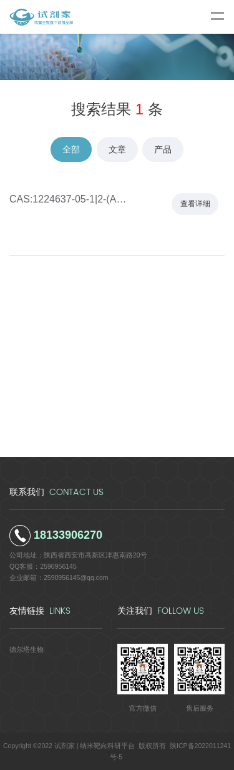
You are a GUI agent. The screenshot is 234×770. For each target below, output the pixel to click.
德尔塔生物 (26, 649)
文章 (117, 149)
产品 (163, 149)
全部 (71, 149)
